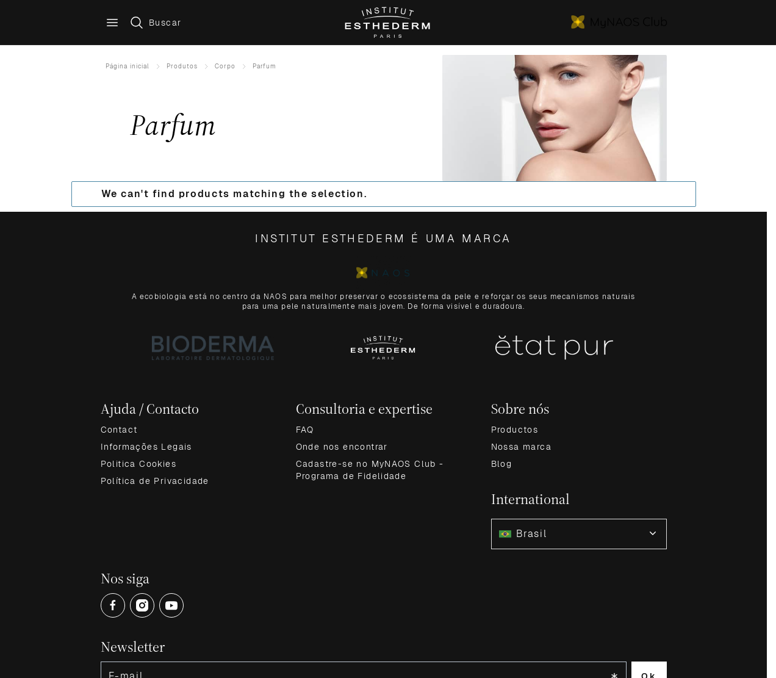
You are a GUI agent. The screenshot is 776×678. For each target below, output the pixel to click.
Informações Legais (146, 446)
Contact (119, 429)
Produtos (182, 66)
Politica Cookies (138, 463)
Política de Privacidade (155, 480)
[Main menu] (112, 22)
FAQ (305, 429)
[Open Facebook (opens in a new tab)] (113, 605)
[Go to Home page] (388, 22)
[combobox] (579, 534)
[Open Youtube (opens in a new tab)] (171, 605)
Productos (515, 429)
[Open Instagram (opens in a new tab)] (142, 605)
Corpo (225, 66)
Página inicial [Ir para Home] (127, 66)
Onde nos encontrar (342, 446)
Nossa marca (521, 446)
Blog (501, 463)
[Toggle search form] (155, 22)
